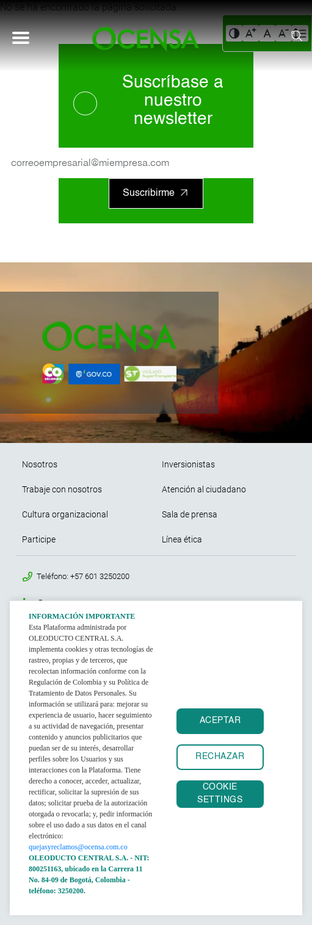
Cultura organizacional (65, 514)
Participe (39, 539)
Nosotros (39, 464)
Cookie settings (219, 793)
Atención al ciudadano (204, 489)
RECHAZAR (219, 757)
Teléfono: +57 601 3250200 (83, 576)
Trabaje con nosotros (62, 489)
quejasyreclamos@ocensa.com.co (78, 847)
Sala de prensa (189, 514)
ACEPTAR (220, 721)
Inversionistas (188, 464)
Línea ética (182, 539)
